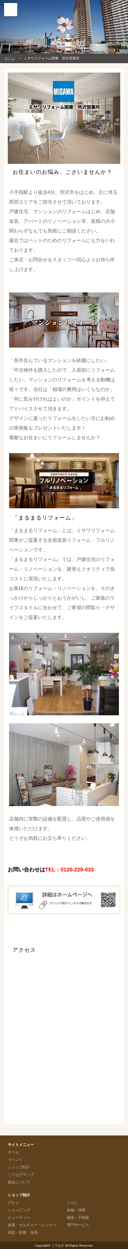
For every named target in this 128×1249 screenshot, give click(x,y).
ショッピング (19, 1210)
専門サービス (78, 1225)
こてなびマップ (21, 1174)
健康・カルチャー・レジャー (32, 1225)
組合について (19, 1182)
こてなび (57, 1245)
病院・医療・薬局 (23, 1232)
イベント (15, 1159)
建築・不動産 (78, 1217)
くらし (72, 1202)
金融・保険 (76, 1210)
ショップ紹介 (19, 1167)
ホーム (10, 58)
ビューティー (19, 1217)
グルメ (13, 1202)
